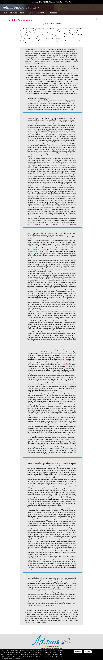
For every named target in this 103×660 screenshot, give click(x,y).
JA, (72, 363)
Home (5, 13)
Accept (78, 652)
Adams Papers (64, 363)
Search (30, 13)
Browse (13, 13)
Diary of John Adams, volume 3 (19, 20)
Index (22, 13)
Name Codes (47, 13)
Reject (87, 652)
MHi (51, 250)
